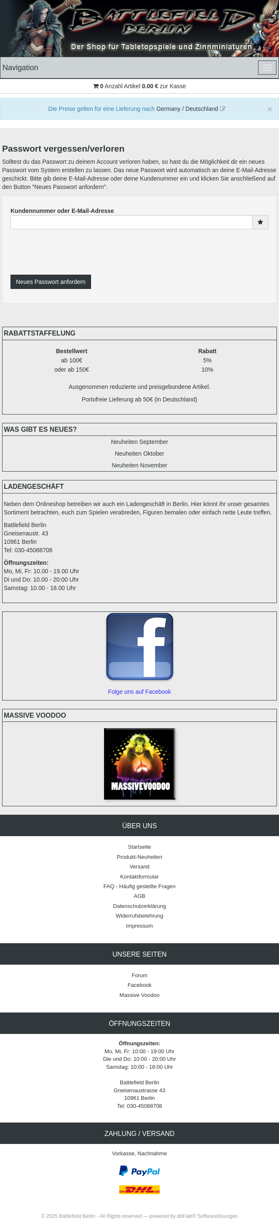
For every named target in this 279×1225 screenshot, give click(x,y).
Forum (140, 975)
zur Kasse (173, 86)
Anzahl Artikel (120, 86)
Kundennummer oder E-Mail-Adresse (62, 210)
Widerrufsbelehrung (139, 916)
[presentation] (74, 252)
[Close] (269, 109)
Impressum (139, 926)
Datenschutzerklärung (139, 906)
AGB (139, 896)
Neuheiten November (139, 465)
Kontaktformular (139, 877)
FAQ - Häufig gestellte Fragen (140, 886)
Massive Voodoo (139, 995)
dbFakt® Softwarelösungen (207, 1216)
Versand (140, 866)
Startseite (139, 847)
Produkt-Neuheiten (139, 857)
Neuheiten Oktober (139, 453)
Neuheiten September (139, 441)
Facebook (139, 985)
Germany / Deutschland (191, 108)
